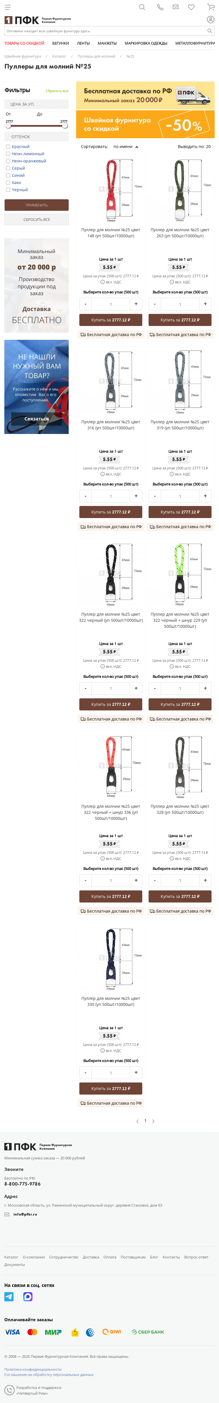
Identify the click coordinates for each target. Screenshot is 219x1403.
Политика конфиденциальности (33, 1369)
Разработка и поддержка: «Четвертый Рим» (39, 1390)
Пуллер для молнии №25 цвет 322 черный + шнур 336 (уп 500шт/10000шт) (110, 812)
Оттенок (18, 136)
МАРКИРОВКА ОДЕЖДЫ (146, 43)
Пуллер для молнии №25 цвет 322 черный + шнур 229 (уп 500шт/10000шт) (180, 620)
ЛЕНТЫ (83, 43)
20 (210, 146)
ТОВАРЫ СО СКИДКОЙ (24, 43)
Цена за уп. (21, 104)
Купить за (110, 320)
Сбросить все (57, 90)
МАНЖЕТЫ (107, 43)
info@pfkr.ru (25, 1214)
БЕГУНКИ (60, 43)
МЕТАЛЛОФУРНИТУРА (195, 43)
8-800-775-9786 (22, 1184)
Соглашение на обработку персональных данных (49, 1374)
